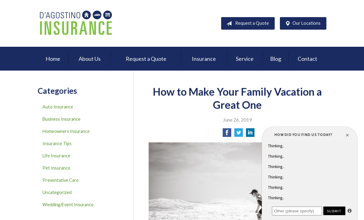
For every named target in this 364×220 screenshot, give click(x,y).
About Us (90, 58)
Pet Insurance (56, 167)
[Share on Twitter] (238, 134)
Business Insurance (61, 119)
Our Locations (302, 23)
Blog (275, 58)
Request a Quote (246, 23)
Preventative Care (61, 180)
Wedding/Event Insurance (68, 204)
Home (53, 58)
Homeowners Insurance (66, 131)
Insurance (204, 58)
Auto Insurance (58, 106)
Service (245, 58)
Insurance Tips (57, 143)
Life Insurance (56, 155)
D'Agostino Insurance (76, 23)
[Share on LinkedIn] (250, 134)
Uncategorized (57, 192)
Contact (307, 58)
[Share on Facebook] (227, 134)
